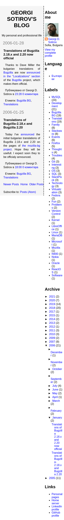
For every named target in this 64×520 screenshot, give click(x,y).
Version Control (56, 212)
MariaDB (57, 235)
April (55, 397)
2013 (52, 322)
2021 (52, 296)
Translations (10, 104)
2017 (52, 311)
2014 (52, 319)
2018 (52, 307)
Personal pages (57, 496)
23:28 (18, 94)
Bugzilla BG (24, 100)
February (56, 410)
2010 (52, 334)
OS (54, 170)
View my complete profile (50, 52)
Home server (55, 502)
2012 (52, 326)
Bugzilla (8, 72)
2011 (52, 330)
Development (57, 105)
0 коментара (30, 94)
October (57, 369)
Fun (54, 201)
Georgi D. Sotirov (54, 41)
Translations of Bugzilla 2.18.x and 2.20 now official (21, 54)
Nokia (55, 256)
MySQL (56, 97)
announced (27, 134)
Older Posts (36, 184)
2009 (52, 337)
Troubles (57, 155)
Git (53, 161)
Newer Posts (11, 184)
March (56, 400)
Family (56, 124)
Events (56, 137)
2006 (52, 345)
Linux (55, 232)
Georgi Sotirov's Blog (22, 19)
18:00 (18, 167)
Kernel (56, 220)
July (55, 385)
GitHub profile (56, 514)
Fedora (56, 195)
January (57, 417)
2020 (52, 300)
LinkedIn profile (57, 508)
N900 (55, 253)
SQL (54, 173)
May (55, 393)
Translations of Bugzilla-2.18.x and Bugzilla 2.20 (17, 123)
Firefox (56, 143)
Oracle (56, 263)
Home (24, 184)
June (55, 389)
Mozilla (56, 247)
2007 (52, 341)
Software (57, 275)
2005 (52, 478)
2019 (52, 304)
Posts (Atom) (28, 192)
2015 (52, 315)
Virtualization (56, 191)
